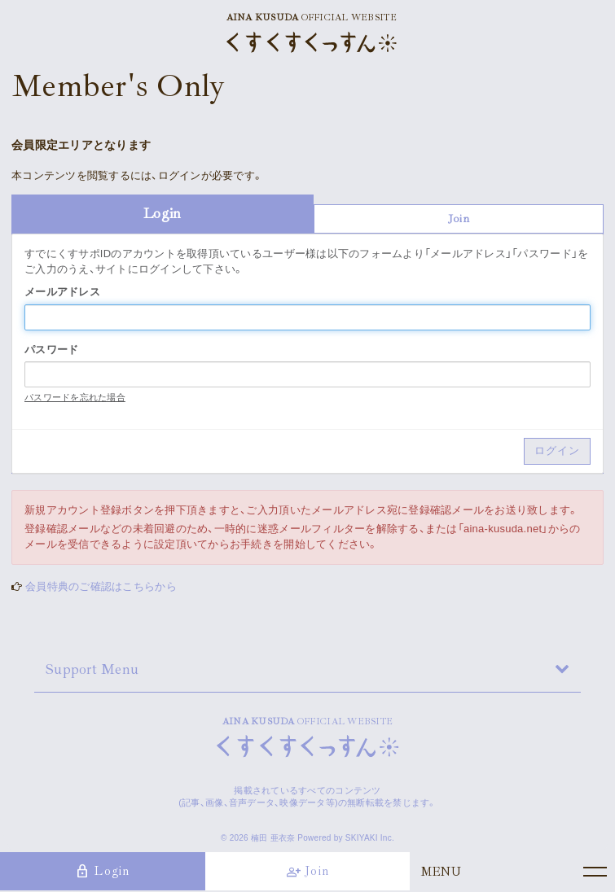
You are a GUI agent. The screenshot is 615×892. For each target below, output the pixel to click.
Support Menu (92, 669)
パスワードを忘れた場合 (74, 397)
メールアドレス (62, 292)
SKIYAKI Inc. (369, 837)
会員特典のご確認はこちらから (101, 586)
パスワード (51, 349)
